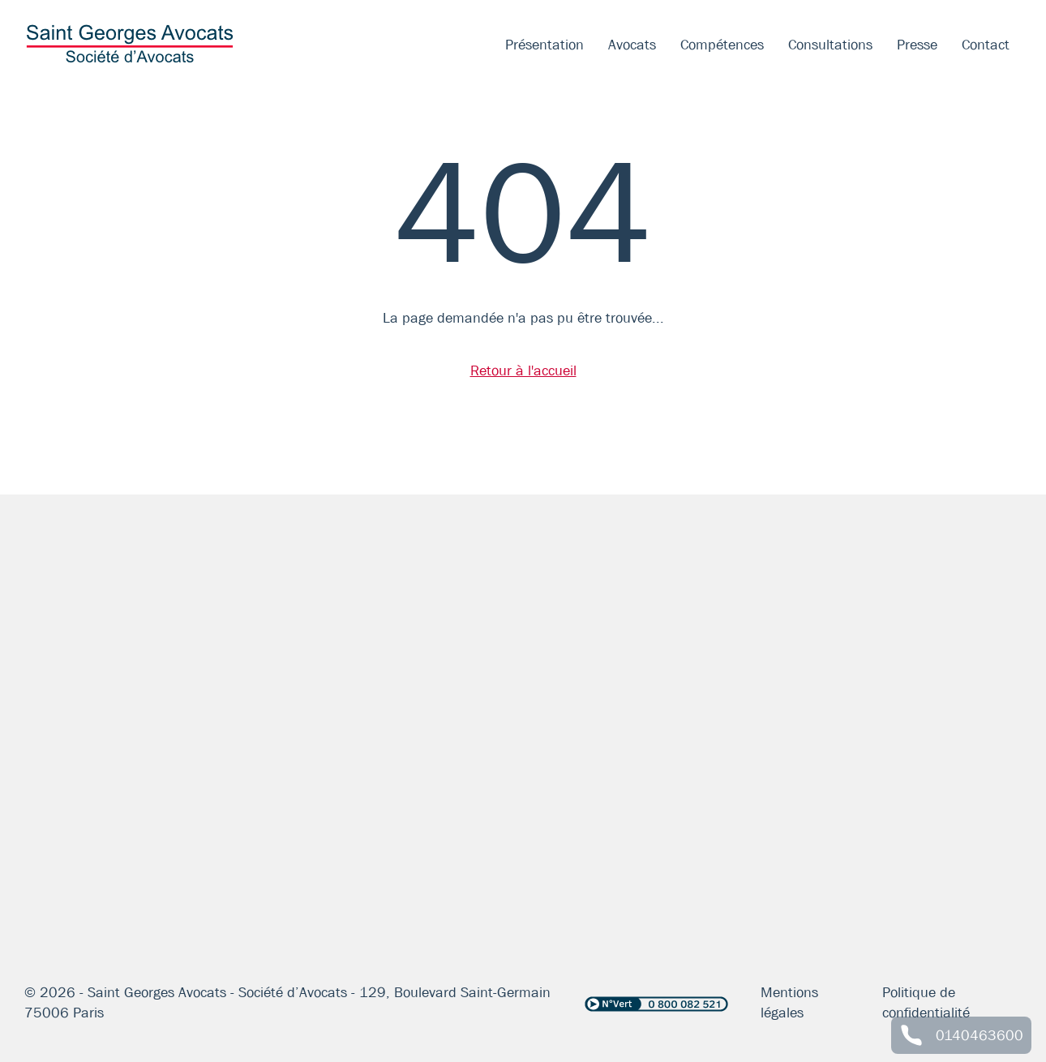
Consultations (830, 44)
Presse (917, 44)
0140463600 (979, 1035)
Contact (986, 44)
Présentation (544, 44)
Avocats (632, 44)
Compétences (722, 44)
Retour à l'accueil (523, 370)
